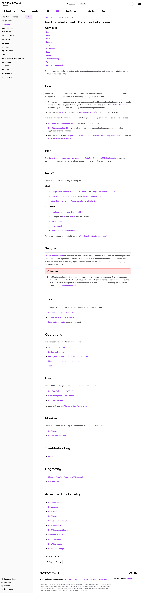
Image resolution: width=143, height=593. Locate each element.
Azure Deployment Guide (91, 196)
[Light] (133, 4)
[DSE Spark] (16, 73)
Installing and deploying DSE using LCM (67, 212)
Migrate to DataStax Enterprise (76, 406)
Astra (24, 11)
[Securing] (16, 47)
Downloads (7, 589)
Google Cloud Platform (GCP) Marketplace (68, 192)
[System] (139, 4)
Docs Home (9, 11)
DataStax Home (8, 579)
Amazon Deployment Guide (82, 201)
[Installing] (16, 32)
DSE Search (53, 507)
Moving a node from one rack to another (64, 361)
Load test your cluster (56, 322)
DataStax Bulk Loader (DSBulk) (60, 391)
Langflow (37, 11)
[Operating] (16, 39)
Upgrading (50, 62)
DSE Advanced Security (54, 256)
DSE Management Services (59, 530)
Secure (49, 42)
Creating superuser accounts (66, 286)
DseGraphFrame (85, 135)
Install (48, 39)
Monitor (49, 55)
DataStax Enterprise (53, 17)
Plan (48, 35)
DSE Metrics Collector (57, 436)
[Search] (76, 4)
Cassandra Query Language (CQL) (61, 123)
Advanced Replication (56, 535)
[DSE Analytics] (16, 62)
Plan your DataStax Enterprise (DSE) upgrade (66, 477)
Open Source (72, 11)
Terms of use (83, 579)
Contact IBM (132, 578)
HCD (49, 11)
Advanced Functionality (55, 65)
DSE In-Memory (54, 539)
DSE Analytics (53, 502)
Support (5, 586)
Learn (48, 32)
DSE (59, 11)
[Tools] (16, 55)
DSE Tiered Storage (56, 549)
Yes (49, 562)
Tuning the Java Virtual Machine (61, 317)
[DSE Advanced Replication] (16, 58)
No (58, 562)
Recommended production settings (62, 313)
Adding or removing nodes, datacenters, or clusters (68, 356)
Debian (72, 217)
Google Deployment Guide (102, 192)
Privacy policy (72, 579)
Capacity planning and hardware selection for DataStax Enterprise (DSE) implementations (84, 158)
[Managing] (16, 43)
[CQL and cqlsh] (16, 51)
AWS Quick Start (57, 201)
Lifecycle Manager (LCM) (85, 112)
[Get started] (16, 21)
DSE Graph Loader (55, 400)
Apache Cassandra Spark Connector (107, 135)
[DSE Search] (16, 70)
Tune (48, 45)
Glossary (6, 582)
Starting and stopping (56, 347)
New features (53, 482)
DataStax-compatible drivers (59, 128)
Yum (64, 217)
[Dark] (136, 4)
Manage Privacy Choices (99, 579)
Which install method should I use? (93, 236)
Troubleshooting (52, 59)
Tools (105, 11)
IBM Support (53, 456)
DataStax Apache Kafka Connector (62, 396)
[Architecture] (16, 28)
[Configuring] (16, 36)
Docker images (57, 221)
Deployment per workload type (63, 230)
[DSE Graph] (16, 66)
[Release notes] (16, 77)
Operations (50, 49)
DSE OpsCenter (64, 112)
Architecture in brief (120, 105)
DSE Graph (52, 512)
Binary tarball (56, 226)
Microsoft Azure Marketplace (62, 196)
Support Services (90, 11)
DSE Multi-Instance (56, 544)
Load (48, 52)
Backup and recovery (56, 352)
